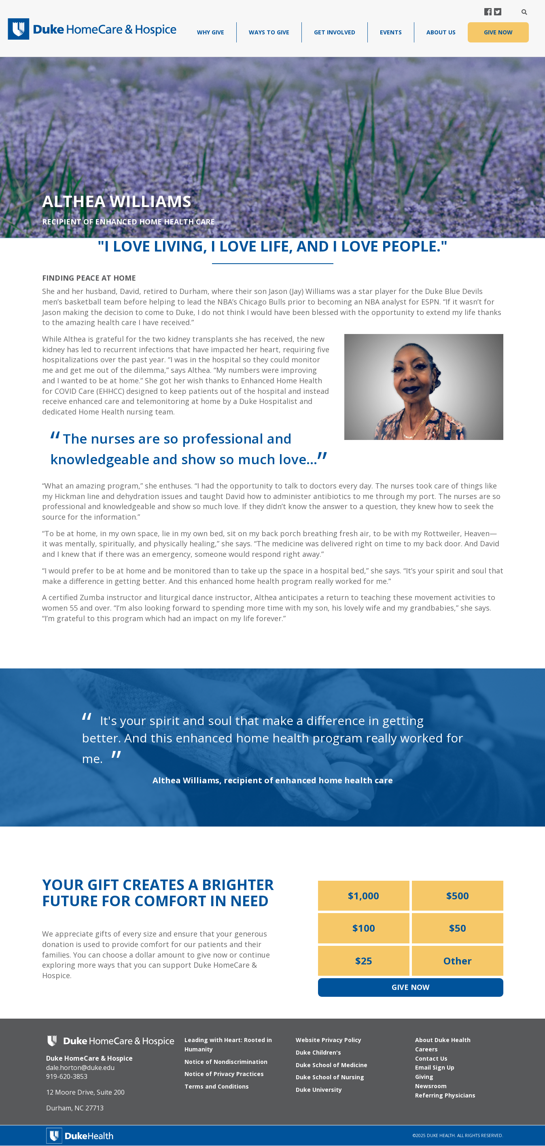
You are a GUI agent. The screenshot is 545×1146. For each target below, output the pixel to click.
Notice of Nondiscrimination (225, 1062)
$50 (457, 928)
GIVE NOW (498, 32)
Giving (424, 1076)
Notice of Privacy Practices (224, 1074)
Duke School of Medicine (331, 1065)
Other (457, 960)
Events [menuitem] (391, 32)
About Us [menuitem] (441, 32)
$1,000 (363, 895)
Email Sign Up (434, 1067)
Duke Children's (318, 1052)
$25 (363, 960)
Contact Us (431, 1058)
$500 (457, 895)
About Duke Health (443, 1040)
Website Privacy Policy (328, 1040)
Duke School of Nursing (330, 1077)
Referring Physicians (445, 1095)
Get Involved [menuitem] (334, 32)
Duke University (319, 1089)
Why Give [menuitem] (210, 32)
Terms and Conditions (216, 1086)
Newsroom (431, 1086)
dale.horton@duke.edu (80, 1067)
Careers (426, 1049)
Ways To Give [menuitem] (269, 32)
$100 (363, 928)
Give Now (410, 987)
